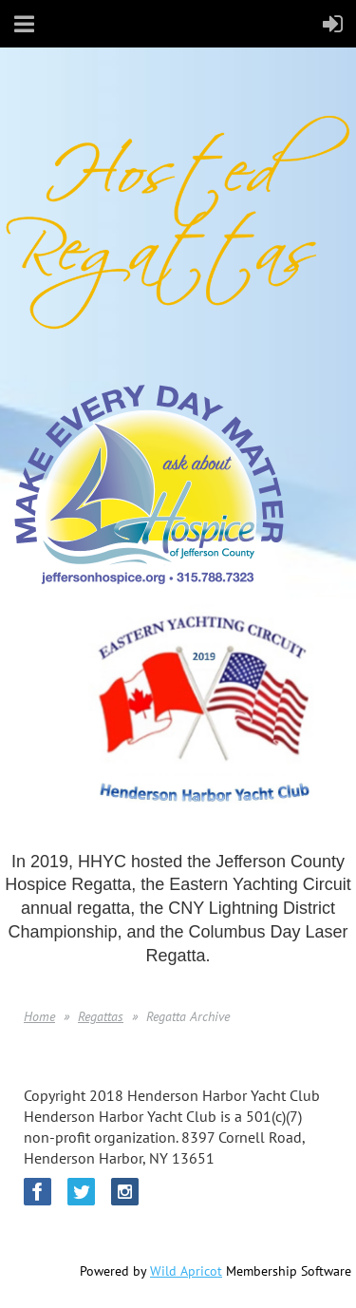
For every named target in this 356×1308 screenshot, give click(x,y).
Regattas (100, 1016)
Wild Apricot (186, 1271)
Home (39, 1016)
